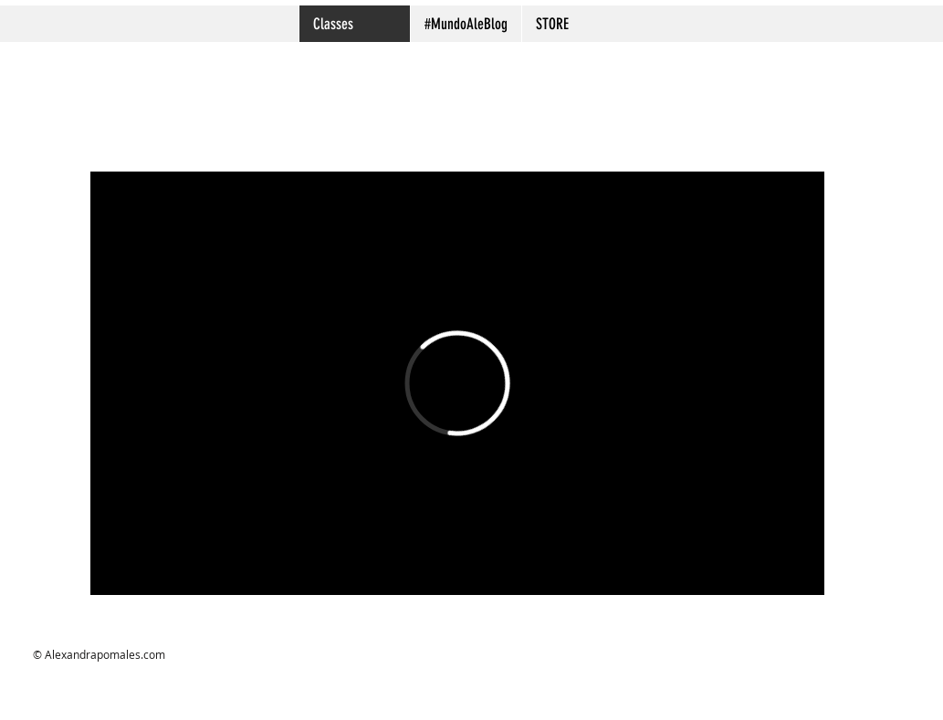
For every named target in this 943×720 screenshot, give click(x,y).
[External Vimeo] (457, 383)
